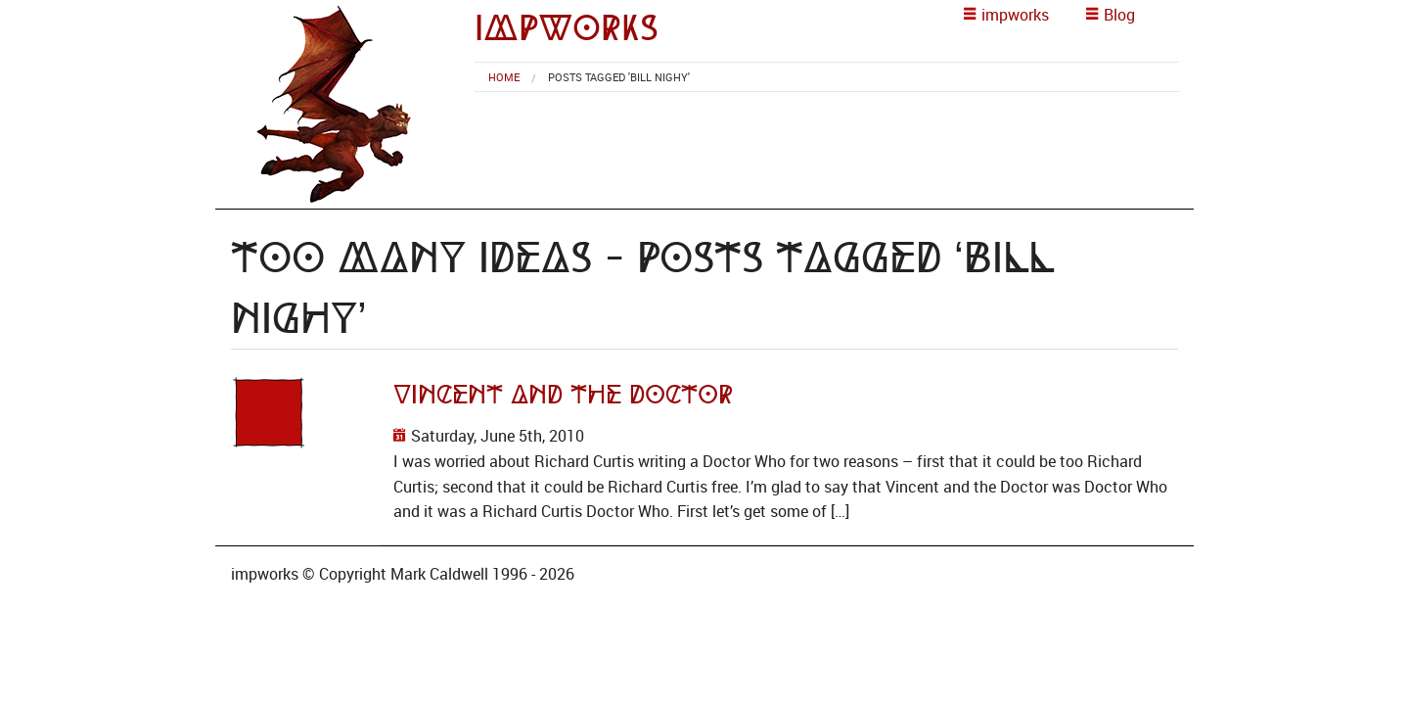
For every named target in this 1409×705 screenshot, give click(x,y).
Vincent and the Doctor (563, 394)
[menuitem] (504, 76)
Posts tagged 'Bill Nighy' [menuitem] (619, 76)
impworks (567, 28)
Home (504, 77)
